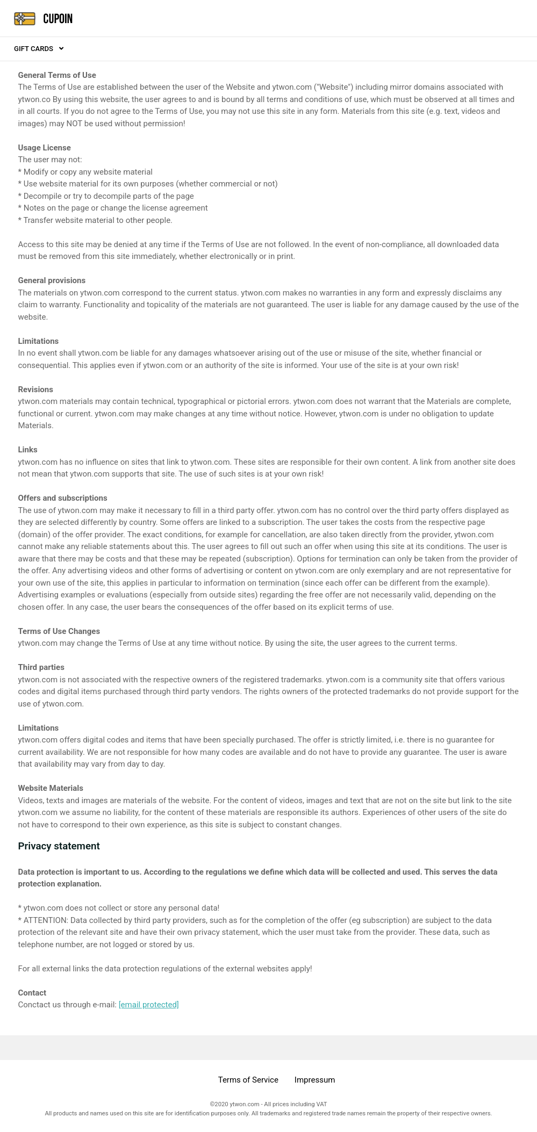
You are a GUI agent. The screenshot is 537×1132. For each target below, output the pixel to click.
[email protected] (149, 1005)
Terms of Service (248, 1080)
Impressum (315, 1080)
